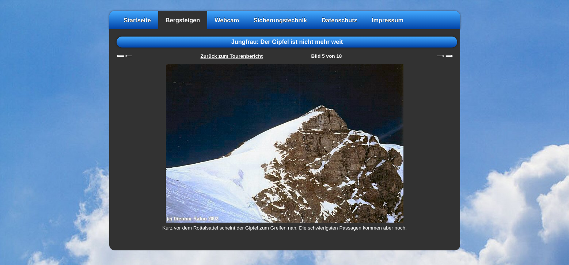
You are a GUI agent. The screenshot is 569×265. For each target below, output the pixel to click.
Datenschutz (339, 20)
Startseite (137, 20)
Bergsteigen (183, 20)
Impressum (387, 20)
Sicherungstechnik (280, 20)
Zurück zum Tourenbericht (232, 56)
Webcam (227, 20)
